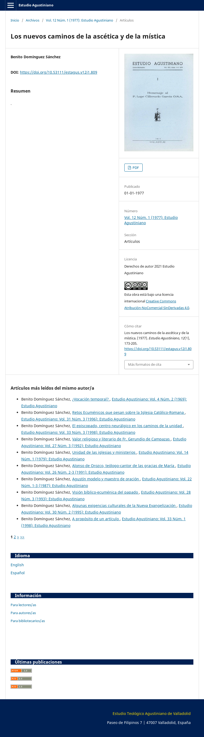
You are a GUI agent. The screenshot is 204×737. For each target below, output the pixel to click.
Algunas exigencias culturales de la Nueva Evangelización (124, 505)
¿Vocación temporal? (91, 399)
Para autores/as (23, 612)
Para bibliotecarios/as (28, 620)
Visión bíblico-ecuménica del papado (105, 492)
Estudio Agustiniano (36, 5)
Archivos (32, 20)
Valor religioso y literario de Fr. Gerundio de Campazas (121, 439)
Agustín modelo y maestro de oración (106, 478)
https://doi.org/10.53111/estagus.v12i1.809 (58, 72)
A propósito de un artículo (96, 518)
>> (22, 536)
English (17, 564)
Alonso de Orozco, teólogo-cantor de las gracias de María (123, 465)
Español (18, 572)
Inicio (15, 20)
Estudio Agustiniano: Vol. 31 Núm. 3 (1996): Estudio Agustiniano (78, 419)
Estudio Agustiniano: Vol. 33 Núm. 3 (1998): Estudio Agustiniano (78, 432)
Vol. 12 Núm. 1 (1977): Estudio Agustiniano (79, 20)
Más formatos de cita (144, 364)
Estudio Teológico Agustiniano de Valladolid (152, 713)
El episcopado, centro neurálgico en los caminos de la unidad (127, 425)
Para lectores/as (23, 604)
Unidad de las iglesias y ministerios (104, 452)
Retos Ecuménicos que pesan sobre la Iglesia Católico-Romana (128, 412)
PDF (135, 167)
